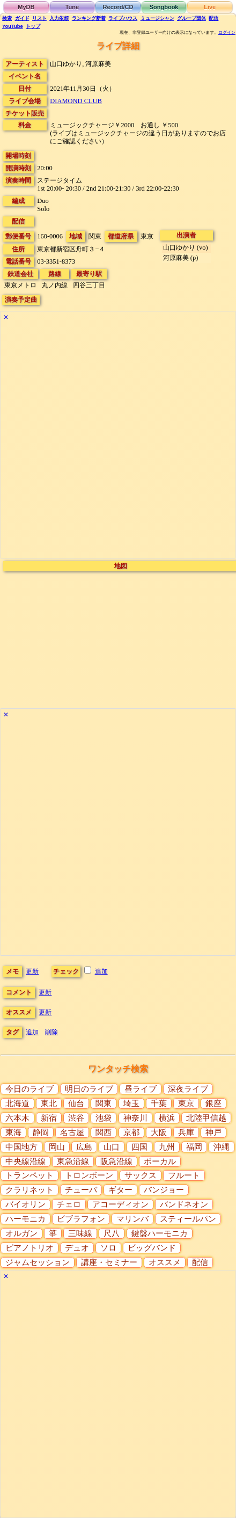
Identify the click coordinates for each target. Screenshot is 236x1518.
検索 (7, 18)
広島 (84, 1147)
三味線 (80, 1233)
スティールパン (188, 1219)
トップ (33, 26)
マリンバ (132, 1219)
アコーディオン (120, 1204)
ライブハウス (122, 18)
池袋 (103, 1118)
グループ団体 (191, 18)
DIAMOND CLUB (76, 101)
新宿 (49, 1118)
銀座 (213, 1103)
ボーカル (160, 1161)
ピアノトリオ (29, 1248)
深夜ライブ (188, 1089)
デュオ (77, 1248)
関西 (103, 1132)
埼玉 (131, 1103)
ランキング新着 (89, 18)
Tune (72, 7)
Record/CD (118, 7)
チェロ (69, 1204)
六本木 (17, 1118)
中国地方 (21, 1147)
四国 (139, 1147)
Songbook (164, 7)
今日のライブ (29, 1089)
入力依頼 (59, 18)
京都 (131, 1132)
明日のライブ (89, 1089)
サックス (140, 1175)
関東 (103, 1103)
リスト (39, 18)
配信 (213, 18)
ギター (120, 1190)
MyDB (26, 7)
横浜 (167, 1118)
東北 (49, 1103)
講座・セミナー (109, 1262)
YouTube (12, 26)
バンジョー (164, 1190)
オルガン (21, 1233)
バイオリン (25, 1204)
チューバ (81, 1190)
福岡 (194, 1147)
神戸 (213, 1132)
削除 (51, 1032)
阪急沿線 (116, 1161)
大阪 (159, 1132)
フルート (184, 1175)
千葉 (159, 1103)
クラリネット (29, 1190)
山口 (112, 1147)
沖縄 (221, 1147)
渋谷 (76, 1118)
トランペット (29, 1175)
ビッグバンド (152, 1248)
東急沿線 (73, 1161)
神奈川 (135, 1118)
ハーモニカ (25, 1219)
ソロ (108, 1248)
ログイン (226, 32)
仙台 (76, 1103)
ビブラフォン (81, 1219)
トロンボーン (89, 1175)
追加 (101, 971)
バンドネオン (184, 1204)
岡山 (57, 1147)
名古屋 (72, 1132)
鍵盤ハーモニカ (159, 1233)
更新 (32, 971)
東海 (13, 1132)
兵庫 (186, 1132)
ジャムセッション (37, 1262)
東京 (186, 1103)
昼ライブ (140, 1089)
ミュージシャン (157, 18)
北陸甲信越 (206, 1118)
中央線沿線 (25, 1161)
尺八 (112, 1233)
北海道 (17, 1103)
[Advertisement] (117, 441)
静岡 (41, 1132)
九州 (167, 1147)
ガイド (22, 18)
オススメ (165, 1262)
